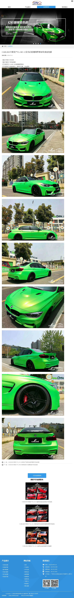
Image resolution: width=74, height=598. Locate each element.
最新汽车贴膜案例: (37, 479)
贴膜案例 (46, 7)
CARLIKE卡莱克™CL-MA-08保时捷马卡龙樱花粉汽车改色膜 (23, 464)
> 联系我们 (26, 583)
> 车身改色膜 (5, 564)
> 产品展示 (26, 567)
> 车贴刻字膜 (5, 576)
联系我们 (65, 7)
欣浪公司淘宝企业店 (14, 595)
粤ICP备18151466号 (33, 593)
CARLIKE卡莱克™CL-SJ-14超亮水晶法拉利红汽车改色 (37, 501)
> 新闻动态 (26, 571)
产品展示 (28, 7)
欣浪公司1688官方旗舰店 (27, 595)
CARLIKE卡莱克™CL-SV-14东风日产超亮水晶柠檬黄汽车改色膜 (23, 462)
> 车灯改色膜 (5, 574)
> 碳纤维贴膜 (5, 569)
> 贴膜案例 (26, 576)
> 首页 (25, 564)
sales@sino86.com (53, 564)
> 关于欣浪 (26, 569)
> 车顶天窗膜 (5, 571)
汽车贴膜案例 (37, 475)
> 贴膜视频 (26, 574)
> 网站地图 (26, 586)
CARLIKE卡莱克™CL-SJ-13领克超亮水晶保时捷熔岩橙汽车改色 (37, 524)
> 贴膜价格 (26, 579)
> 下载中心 (26, 581)
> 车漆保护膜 (5, 567)
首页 (9, 7)
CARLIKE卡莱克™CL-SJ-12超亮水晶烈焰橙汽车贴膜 (37, 546)
